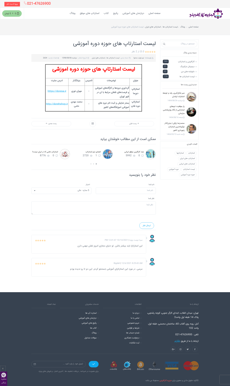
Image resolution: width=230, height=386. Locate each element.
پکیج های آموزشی (89, 323)
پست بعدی (51, 123)
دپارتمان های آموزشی (88, 318)
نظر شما (151, 198)
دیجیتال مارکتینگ (187, 66)
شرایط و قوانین (133, 328)
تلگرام (177, 341)
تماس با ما (135, 318)
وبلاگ (182, 27)
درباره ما (136, 313)
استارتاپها (180, 153)
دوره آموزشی (174, 169)
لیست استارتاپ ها (170, 27)
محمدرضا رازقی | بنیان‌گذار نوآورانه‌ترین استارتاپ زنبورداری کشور (175, 127)
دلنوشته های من (188, 71)
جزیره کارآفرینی (165, 380)
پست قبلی (134, 123)
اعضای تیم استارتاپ (93, 151)
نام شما (151, 184)
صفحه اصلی (193, 27)
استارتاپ (191, 153)
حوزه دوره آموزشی (188, 174)
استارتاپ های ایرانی (187, 163)
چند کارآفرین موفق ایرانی (134, 151)
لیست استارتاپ (189, 169)
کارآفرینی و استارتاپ (186, 61)
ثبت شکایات (134, 343)
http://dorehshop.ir (57, 104)
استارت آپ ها (91, 313)
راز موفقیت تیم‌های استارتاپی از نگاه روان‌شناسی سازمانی (174, 110)
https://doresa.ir (57, 91)
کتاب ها (93, 328)
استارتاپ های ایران (153, 27)
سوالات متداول (90, 338)
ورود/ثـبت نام (12, 4)
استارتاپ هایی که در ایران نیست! (45, 151)
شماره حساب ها (132, 333)
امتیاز (88, 184)
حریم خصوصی (133, 323)
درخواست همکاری (131, 338)
